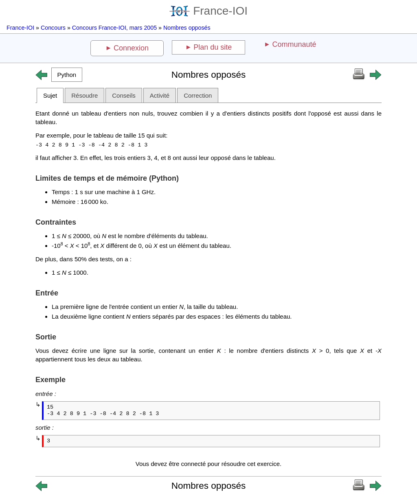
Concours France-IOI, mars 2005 (114, 27)
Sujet (50, 95)
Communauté (294, 44)
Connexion (131, 48)
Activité (159, 95)
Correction (198, 95)
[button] (66, 75)
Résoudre (84, 95)
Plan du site (212, 47)
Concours (53, 27)
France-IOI (208, 10)
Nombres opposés (187, 27)
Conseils (124, 95)
